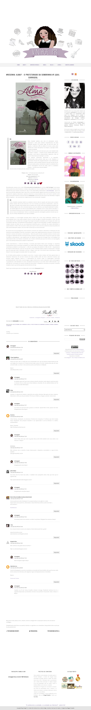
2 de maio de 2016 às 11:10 (16, 472)
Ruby (11, 390)
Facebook (32, 317)
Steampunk (8, 325)
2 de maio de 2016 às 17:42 (20, 517)
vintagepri (13, 345)
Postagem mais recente (13, 631)
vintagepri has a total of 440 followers (18, 677)
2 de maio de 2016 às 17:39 (20, 436)
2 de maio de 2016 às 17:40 (20, 462)
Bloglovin (43, 317)
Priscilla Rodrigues (79, 349)
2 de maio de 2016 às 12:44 (16, 526)
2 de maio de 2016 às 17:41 (20, 489)
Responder (56, 353)
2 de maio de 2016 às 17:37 (20, 405)
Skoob (36, 179)
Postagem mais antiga (53, 631)
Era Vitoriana (16, 324)
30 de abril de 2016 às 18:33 (16, 416)
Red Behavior (13, 507)
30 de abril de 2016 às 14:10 (16, 392)
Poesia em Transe (14, 578)
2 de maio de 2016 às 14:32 (16, 543)
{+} (82, 132)
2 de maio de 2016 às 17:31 (20, 379)
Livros (60, 65)
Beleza (52, 65)
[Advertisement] (45, 11)
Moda (45, 65)
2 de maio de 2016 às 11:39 (16, 498)
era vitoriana (50, 190)
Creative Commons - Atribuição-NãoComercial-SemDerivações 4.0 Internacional (75, 352)
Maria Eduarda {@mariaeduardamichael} (21, 497)
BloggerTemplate (46, 695)
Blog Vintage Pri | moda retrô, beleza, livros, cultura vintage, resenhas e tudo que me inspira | (41, 708)
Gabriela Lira (13, 566)
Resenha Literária (49, 324)
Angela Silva (13, 541)
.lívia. (11, 525)
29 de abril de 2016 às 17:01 (16, 347)
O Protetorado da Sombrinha (38, 324)
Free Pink (36, 696)
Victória (12, 415)
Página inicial (34, 631)
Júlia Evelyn (13, 470)
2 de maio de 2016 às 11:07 (16, 447)
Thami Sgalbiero (14, 357)
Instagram (37, 317)
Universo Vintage (35, 65)
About (25, 65)
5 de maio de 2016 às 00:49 (16, 568)
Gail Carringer (23, 324)
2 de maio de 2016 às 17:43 (20, 558)
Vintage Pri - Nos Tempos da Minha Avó (75, 357)
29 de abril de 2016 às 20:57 (16, 359)
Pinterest (57, 317)
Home (18, 65)
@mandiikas (75, 208)
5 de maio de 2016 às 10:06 (20, 587)
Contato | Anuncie (69, 65)
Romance (56, 324)
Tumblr (52, 317)
